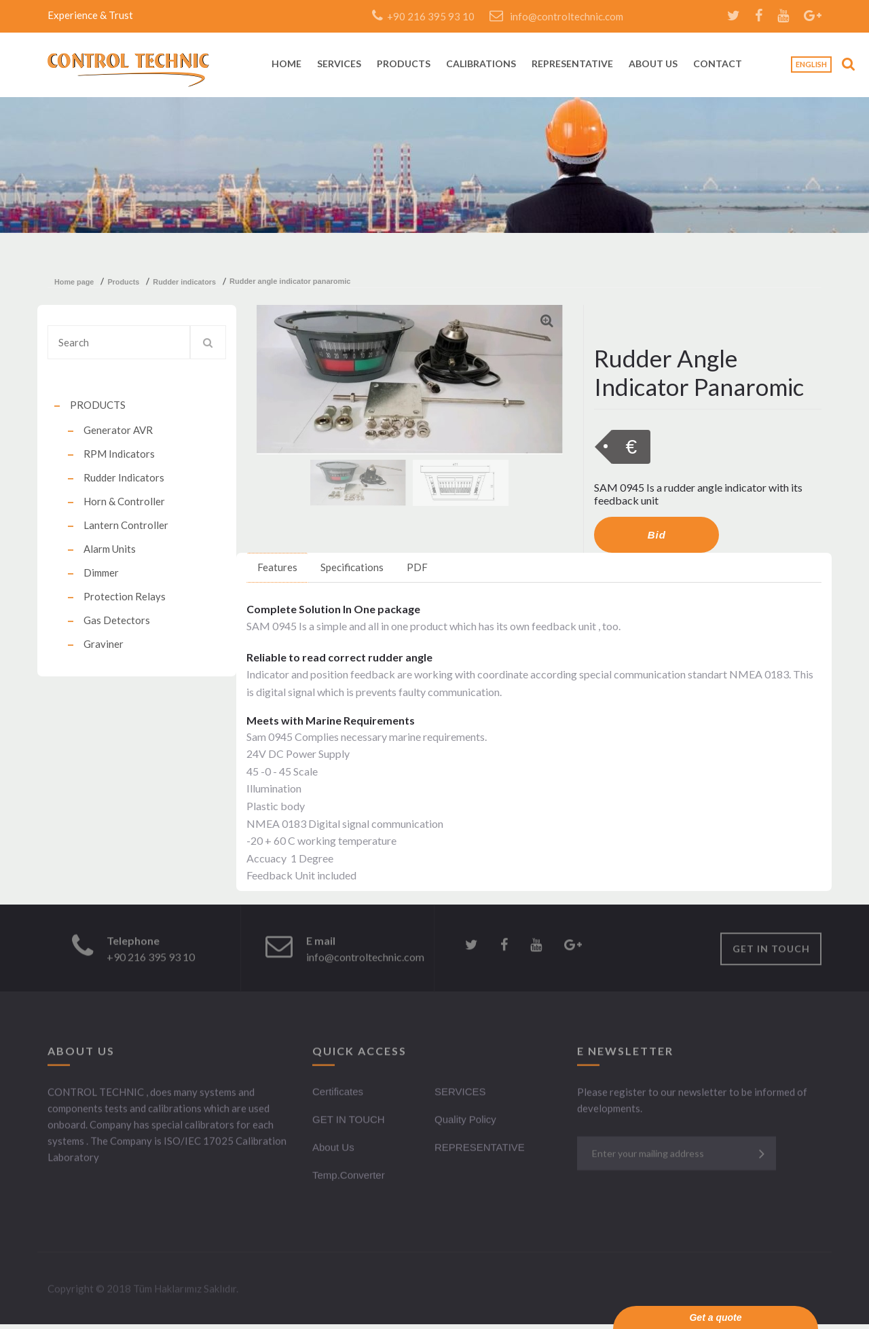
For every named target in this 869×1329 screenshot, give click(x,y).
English (811, 64)
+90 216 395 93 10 (423, 16)
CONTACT (717, 64)
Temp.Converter (348, 1177)
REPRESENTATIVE (572, 64)
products (123, 282)
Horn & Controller (124, 501)
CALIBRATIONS (481, 64)
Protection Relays (125, 596)
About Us (333, 1149)
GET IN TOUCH (771, 951)
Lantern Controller (126, 525)
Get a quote (715, 1317)
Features (277, 567)
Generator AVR (118, 430)
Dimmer (101, 572)
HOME (286, 64)
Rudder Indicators (124, 477)
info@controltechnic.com (556, 16)
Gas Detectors (117, 620)
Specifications (352, 567)
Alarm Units (110, 549)
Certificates (337, 1093)
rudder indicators (184, 282)
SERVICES (339, 64)
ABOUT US (653, 64)
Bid (657, 535)
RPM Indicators (119, 454)
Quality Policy (465, 1121)
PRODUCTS (403, 64)
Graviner (104, 644)
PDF (417, 567)
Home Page (74, 282)
